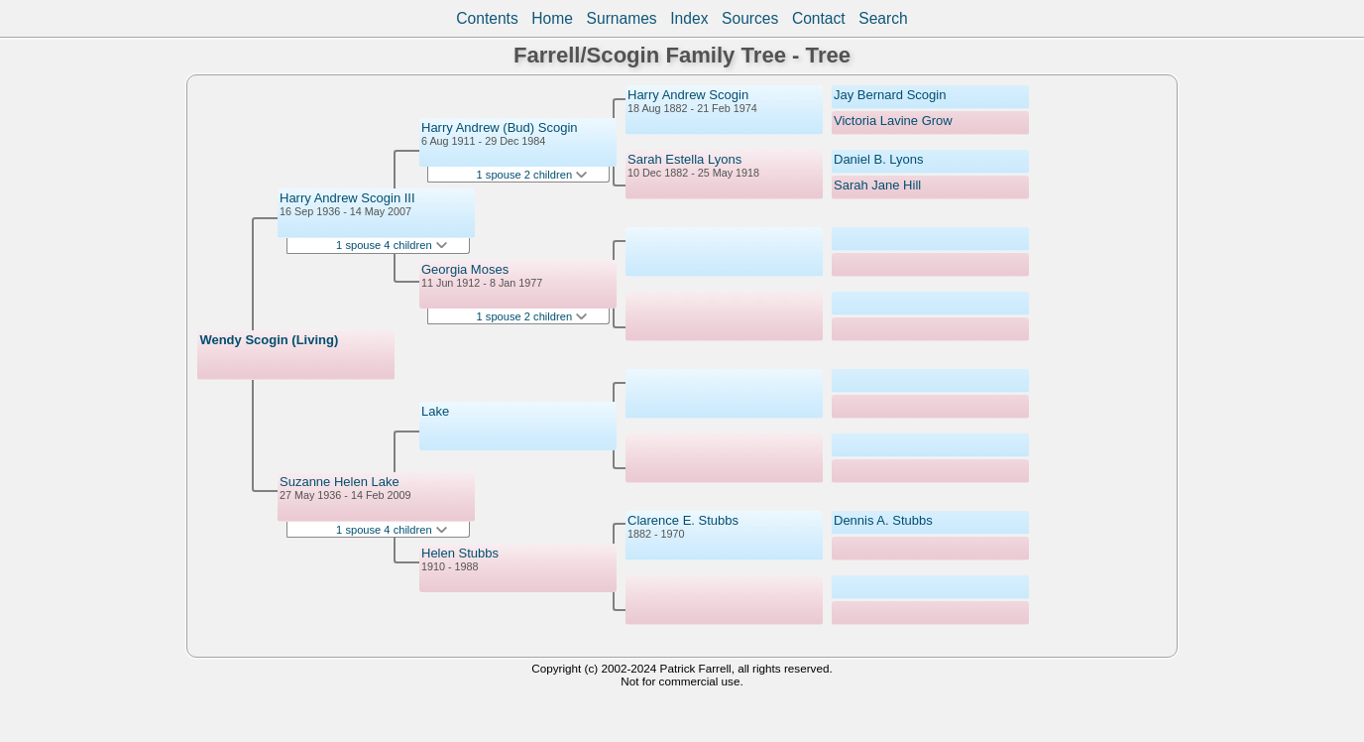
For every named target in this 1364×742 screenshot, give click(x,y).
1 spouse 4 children (391, 245)
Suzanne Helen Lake (339, 481)
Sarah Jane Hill (877, 185)
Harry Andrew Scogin (687, 94)
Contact (819, 18)
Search (882, 18)
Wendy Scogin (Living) (268, 339)
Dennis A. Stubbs (883, 520)
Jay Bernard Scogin (890, 94)
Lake (435, 411)
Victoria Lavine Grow (893, 120)
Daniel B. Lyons (879, 159)
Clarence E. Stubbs (683, 520)
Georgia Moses (465, 269)
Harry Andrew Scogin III (347, 197)
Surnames (622, 18)
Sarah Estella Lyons (684, 159)
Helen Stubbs (460, 553)
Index (689, 18)
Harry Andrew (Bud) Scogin (499, 127)
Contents (486, 18)
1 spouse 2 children (532, 175)
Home (552, 18)
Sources (750, 18)
